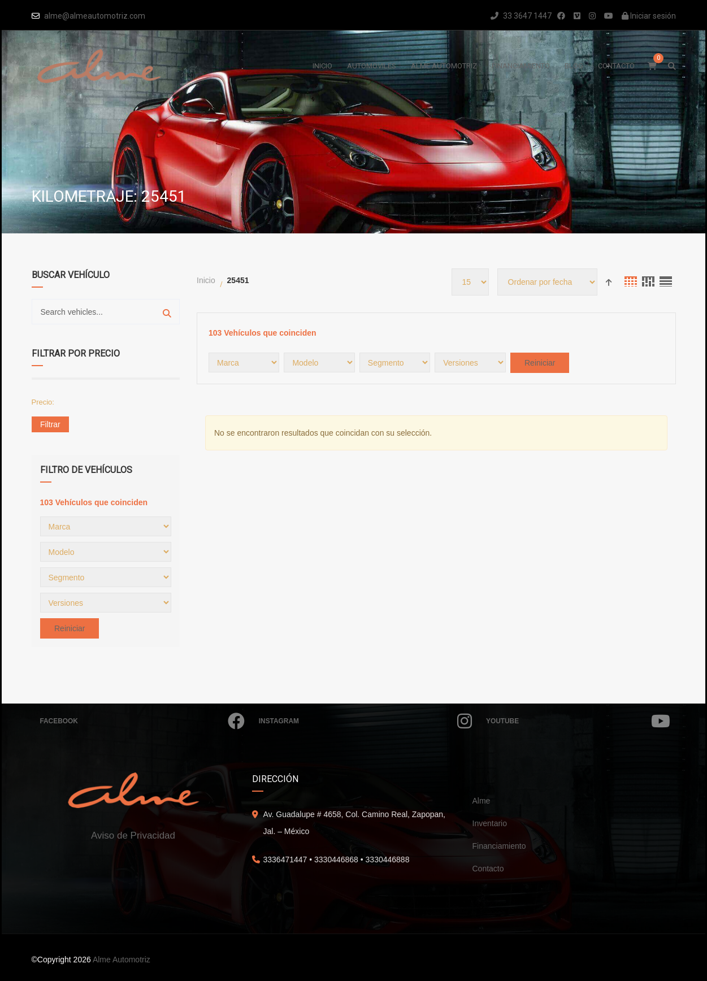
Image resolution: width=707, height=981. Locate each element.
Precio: (43, 402)
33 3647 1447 (521, 15)
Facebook (142, 721)
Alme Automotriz (121, 959)
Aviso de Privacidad (133, 835)
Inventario (489, 823)
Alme (481, 800)
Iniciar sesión (649, 15)
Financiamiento (499, 845)
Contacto (488, 868)
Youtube (578, 721)
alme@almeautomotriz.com (94, 15)
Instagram (365, 721)
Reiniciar (69, 628)
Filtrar (50, 424)
